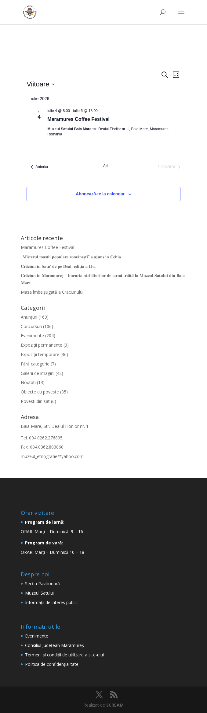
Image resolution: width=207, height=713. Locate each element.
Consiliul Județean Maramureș (54, 645)
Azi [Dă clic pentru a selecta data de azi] (105, 166)
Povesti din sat (35, 401)
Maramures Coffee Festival (78, 119)
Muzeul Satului (39, 593)
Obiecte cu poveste (40, 392)
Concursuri (31, 326)
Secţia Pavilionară (42, 583)
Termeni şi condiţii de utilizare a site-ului (64, 655)
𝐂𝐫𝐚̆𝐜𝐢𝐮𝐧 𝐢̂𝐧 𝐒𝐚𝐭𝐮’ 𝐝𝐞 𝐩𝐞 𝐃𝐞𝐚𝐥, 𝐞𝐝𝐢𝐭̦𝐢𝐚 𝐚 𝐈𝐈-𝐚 (58, 266)
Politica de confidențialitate (51, 664)
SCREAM (115, 705)
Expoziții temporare (40, 354)
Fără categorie (35, 364)
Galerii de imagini (37, 373)
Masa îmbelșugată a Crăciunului (52, 292)
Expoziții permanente (41, 345)
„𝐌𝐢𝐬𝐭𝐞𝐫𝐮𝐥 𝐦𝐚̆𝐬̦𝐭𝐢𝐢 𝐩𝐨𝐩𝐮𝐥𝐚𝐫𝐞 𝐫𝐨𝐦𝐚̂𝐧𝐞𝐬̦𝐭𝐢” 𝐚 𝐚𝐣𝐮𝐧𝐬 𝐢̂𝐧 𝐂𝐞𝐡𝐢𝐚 (71, 257)
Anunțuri (29, 317)
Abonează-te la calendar (100, 193)
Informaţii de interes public (51, 602)
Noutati (28, 382)
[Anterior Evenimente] (39, 166)
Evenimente (32, 335)
